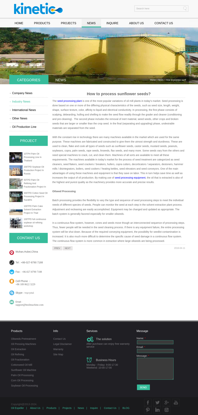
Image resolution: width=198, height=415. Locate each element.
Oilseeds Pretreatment (23, 338)
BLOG (125, 408)
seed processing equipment (130, 177)
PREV (57, 248)
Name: (141, 338)
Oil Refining (17, 354)
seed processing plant (69, 100)
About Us (35, 408)
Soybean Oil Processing (24, 385)
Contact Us (59, 338)
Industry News (21, 101)
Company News (22, 93)
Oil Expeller (17, 408)
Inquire (94, 408)
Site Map (58, 354)
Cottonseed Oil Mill (21, 364)
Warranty (58, 349)
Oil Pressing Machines (23, 344)
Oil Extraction (18, 349)
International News (24, 110)
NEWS (91, 23)
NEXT (68, 248)
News (161, 80)
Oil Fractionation (20, 359)
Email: (141, 347)
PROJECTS (68, 23)
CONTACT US (164, 23)
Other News (19, 118)
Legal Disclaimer (62, 344)
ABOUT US (136, 23)
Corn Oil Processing (22, 380)
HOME (19, 23)
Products (51, 408)
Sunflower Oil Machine (23, 370)
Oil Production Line (24, 126)
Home (153, 80)
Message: (143, 355)
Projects (67, 408)
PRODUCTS (42, 23)
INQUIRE (112, 23)
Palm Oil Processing (22, 375)
